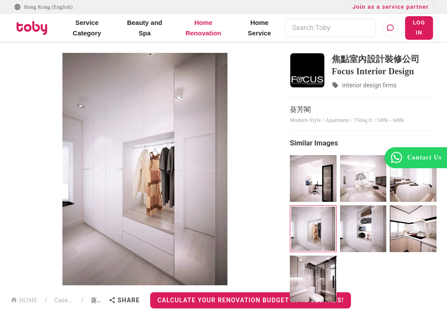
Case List (64, 300)
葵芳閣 (98, 300)
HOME (24, 299)
